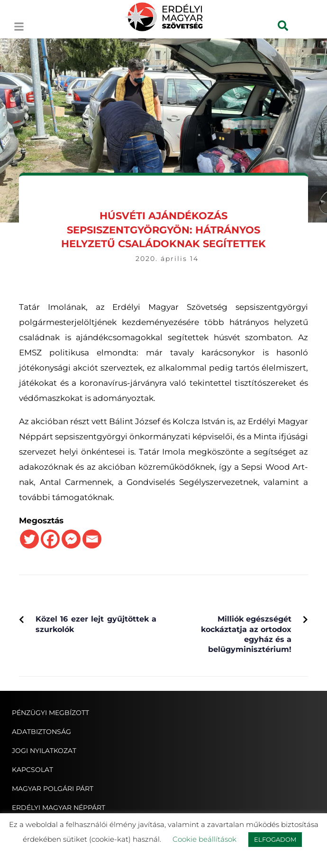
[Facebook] (50, 539)
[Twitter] (29, 539)
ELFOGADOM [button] (275, 839)
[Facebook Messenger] (71, 539)
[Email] (91, 539)
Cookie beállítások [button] (204, 839)
